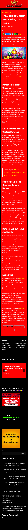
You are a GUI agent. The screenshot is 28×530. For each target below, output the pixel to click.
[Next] (24, 370)
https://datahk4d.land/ (8, 500)
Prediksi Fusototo (7, 502)
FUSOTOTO (5, 498)
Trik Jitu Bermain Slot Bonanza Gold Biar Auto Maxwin (14, 173)
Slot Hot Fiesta (19, 329)
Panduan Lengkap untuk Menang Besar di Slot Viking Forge (13, 368)
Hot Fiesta (22, 278)
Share (19, 34)
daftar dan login (14, 506)
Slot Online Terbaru (7, 333)
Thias (5, 26)
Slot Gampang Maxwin (8, 329)
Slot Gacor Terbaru (19, 326)
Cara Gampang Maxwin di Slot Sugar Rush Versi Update (7, 344)
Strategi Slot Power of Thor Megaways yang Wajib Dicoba (20, 343)
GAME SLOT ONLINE (6, 12)
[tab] (12, 378)
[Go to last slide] (4, 370)
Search (4, 451)
